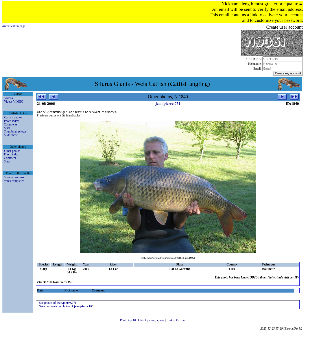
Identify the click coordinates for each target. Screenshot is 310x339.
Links (170, 320)
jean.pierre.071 (167, 103)
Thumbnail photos (15, 131)
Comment (10, 158)
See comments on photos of (66, 306)
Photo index (11, 121)
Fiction (180, 320)
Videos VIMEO (13, 101)
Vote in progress (14, 177)
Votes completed (14, 180)
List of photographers (151, 320)
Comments (10, 124)
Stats (7, 128)
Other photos (12, 151)
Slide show (11, 135)
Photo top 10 (128, 320)
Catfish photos (13, 117)
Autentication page (13, 26)
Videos (8, 98)
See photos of (57, 302)
